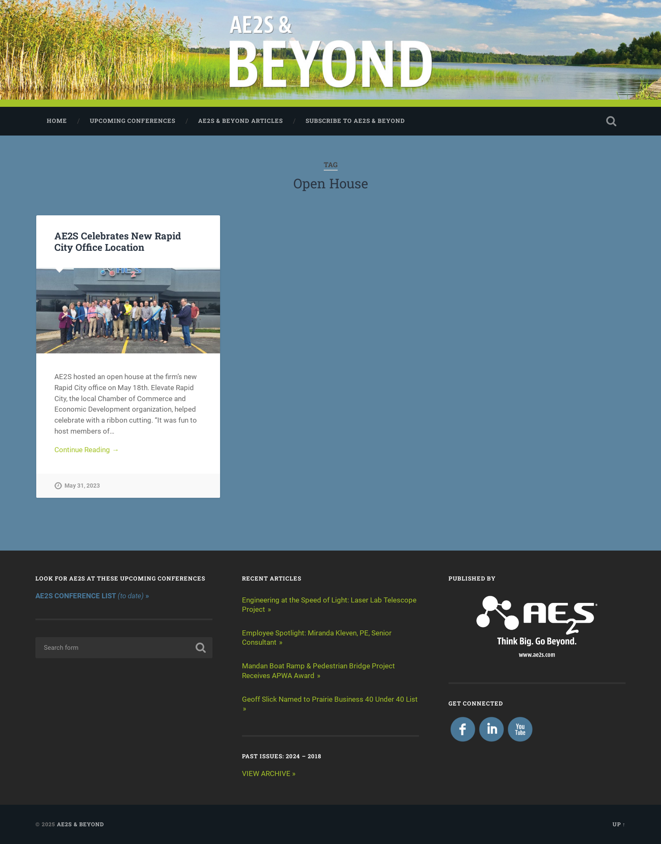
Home (57, 121)
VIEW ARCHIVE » (269, 773)
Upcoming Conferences (132, 121)
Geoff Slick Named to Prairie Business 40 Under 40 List (330, 699)
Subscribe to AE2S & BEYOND (355, 121)
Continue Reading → (86, 449)
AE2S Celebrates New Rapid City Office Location (117, 241)
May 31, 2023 (82, 485)
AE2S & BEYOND (80, 824)
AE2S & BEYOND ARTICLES (240, 121)
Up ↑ (619, 824)
